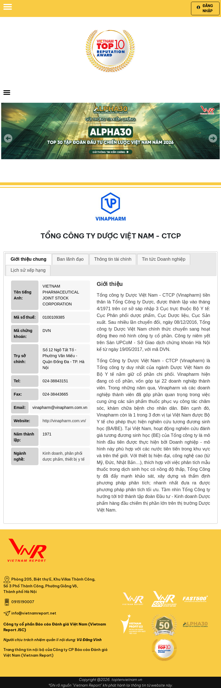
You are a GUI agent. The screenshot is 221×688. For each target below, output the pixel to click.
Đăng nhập (205, 8)
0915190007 (22, 601)
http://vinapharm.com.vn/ (64, 421)
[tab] (28, 259)
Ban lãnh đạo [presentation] (70, 259)
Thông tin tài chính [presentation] (113, 259)
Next (213, 142)
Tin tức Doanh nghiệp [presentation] (164, 259)
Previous (8, 138)
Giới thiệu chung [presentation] (28, 259)
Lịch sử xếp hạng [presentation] (28, 270)
